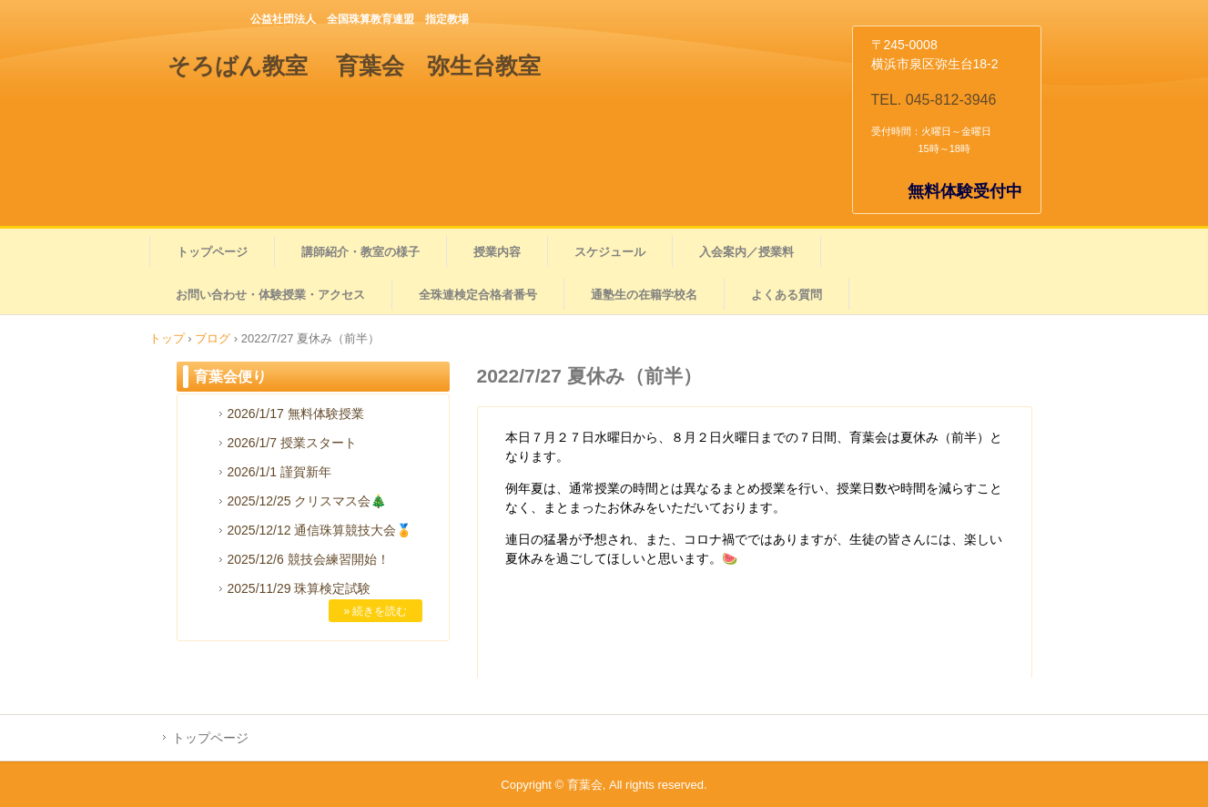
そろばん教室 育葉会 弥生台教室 (354, 65)
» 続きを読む (375, 611)
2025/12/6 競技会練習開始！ (309, 559)
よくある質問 (786, 294)
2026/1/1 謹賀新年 (279, 472)
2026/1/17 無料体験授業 (296, 413)
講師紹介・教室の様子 (360, 252)
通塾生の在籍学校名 (644, 294)
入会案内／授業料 (746, 252)
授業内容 (497, 252)
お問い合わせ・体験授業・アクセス (270, 294)
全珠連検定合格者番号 (478, 294)
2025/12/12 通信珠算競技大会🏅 (320, 530)
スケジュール (609, 252)
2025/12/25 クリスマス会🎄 (307, 501)
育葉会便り (230, 376)
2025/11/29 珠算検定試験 (299, 588)
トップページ (212, 252)
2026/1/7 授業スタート (292, 442)
